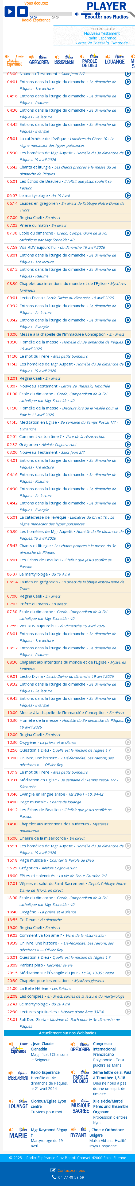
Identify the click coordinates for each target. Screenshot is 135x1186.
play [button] (10, 11)
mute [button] (79, 14)
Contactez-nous (71, 1170)
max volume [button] (97, 14)
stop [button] (22, 11)
